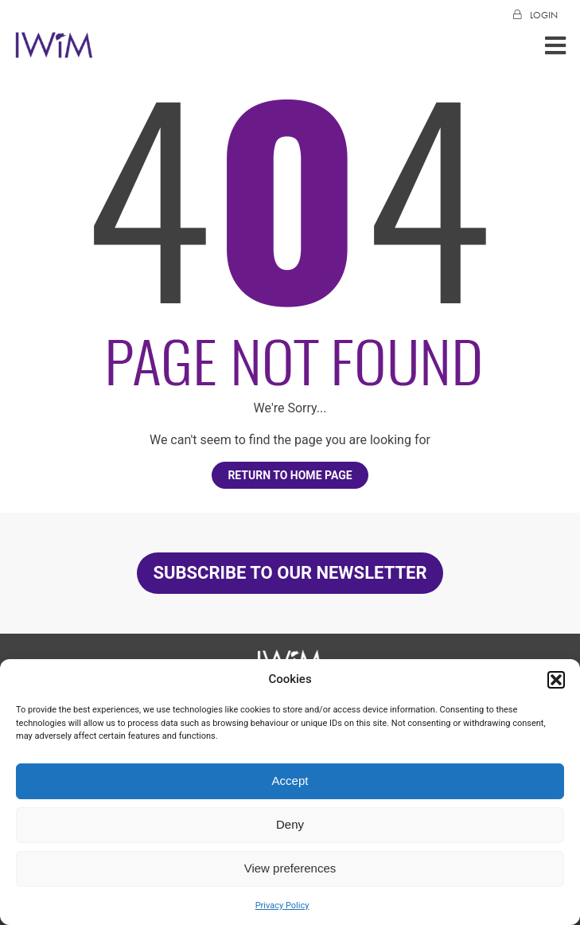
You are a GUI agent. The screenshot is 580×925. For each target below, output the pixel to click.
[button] (556, 680)
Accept (290, 780)
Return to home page (290, 475)
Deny (290, 824)
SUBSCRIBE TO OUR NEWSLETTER (289, 573)
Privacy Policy (282, 905)
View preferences (290, 868)
